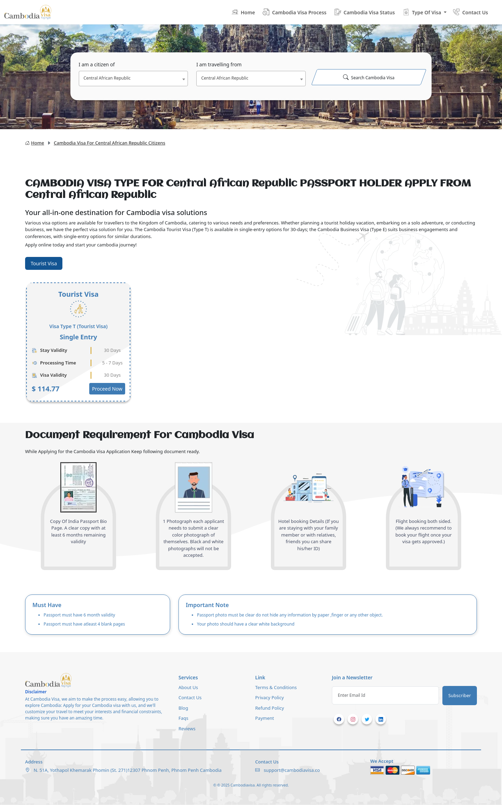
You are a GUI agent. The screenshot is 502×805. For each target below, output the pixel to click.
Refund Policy (269, 708)
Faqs (183, 718)
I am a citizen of (97, 64)
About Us (188, 687)
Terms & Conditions (276, 687)
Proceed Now (107, 388)
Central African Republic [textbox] (107, 78)
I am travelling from (219, 64)
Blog (183, 708)
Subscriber (459, 695)
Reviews (187, 728)
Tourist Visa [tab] (44, 263)
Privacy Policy (269, 697)
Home (34, 143)
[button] (424, 12)
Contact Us (189, 697)
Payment (264, 718)
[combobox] (133, 78)
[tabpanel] (251, 342)
